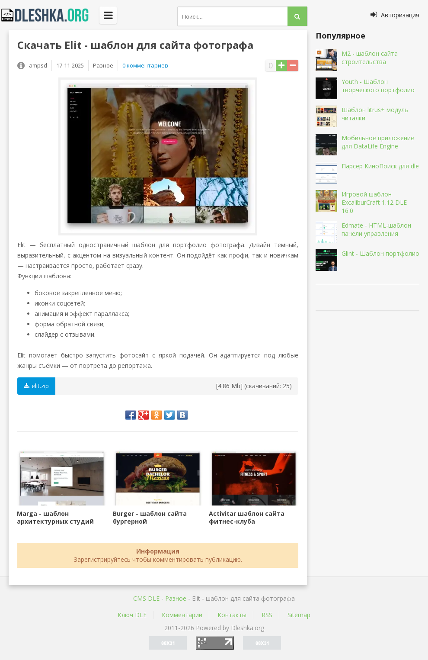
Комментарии (182, 615)
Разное (175, 598)
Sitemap (298, 615)
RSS (267, 615)
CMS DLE (146, 598)
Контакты (231, 615)
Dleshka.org (49, 15)
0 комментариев (145, 65)
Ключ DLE (132, 615)
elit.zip (36, 386)
